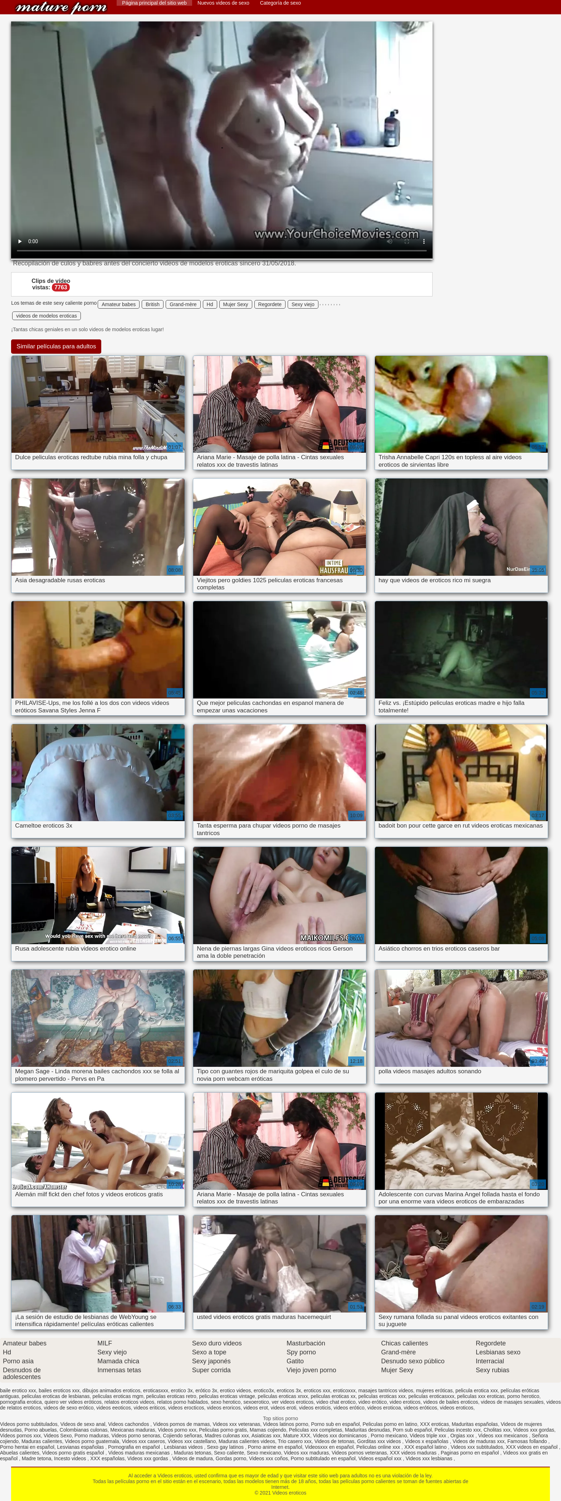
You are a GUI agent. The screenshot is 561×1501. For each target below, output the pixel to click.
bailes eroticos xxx (59, 1390)
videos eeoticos (113, 1408)
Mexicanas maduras (132, 1430)
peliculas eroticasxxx (431, 1396)
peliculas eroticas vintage (227, 1396)
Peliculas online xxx (378, 1447)
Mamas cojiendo (268, 1430)
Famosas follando (527, 1441)
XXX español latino (426, 1447)
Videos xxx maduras (306, 1453)
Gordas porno (231, 1458)
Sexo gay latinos (226, 1447)
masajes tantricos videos (385, 1390)
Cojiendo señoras (182, 1435)
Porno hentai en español (27, 1447)
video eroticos (405, 1402)
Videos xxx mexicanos (503, 1435)
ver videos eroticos (293, 1402)
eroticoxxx (344, 1390)
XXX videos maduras (414, 1453)
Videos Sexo (58, 1435)
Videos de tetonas (334, 1441)
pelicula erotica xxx (476, 1390)
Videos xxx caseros (143, 1441)
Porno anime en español (275, 1447)
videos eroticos (456, 1408)
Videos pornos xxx (20, 1435)
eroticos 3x (289, 1390)
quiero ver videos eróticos (73, 1402)
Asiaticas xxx (266, 1435)
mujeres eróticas (434, 1390)
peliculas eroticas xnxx (283, 1396)
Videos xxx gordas (533, 1430)
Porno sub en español (335, 1424)
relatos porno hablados (182, 1402)
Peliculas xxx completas (315, 1430)
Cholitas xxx (497, 1430)
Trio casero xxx (294, 1441)
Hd (210, 304)
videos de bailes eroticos (450, 1402)
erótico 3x (206, 1390)
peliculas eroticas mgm (117, 1396)
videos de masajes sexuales (512, 1402)
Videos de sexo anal (83, 1424)
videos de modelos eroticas (46, 316)
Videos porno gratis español (74, 1453)
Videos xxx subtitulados (477, 1447)
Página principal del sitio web (154, 3)
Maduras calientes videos (247, 1441)
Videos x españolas (427, 1441)
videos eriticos (150, 1408)
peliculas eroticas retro (171, 1396)
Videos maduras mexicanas (139, 1453)
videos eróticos (420, 1408)
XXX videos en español (532, 1447)
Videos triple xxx (429, 1435)
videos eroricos (223, 1408)
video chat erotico (336, 1402)
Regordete (270, 304)
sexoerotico (256, 1402)
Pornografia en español (134, 1447)
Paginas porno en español (471, 1453)
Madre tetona (37, 1458)
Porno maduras (91, 1435)
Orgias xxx (462, 1435)
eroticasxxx (155, 1390)
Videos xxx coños (268, 1458)
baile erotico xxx (18, 1390)
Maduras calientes (41, 1441)
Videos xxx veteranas (236, 1424)
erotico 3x (182, 1390)
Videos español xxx (380, 1458)
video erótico (372, 1402)
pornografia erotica (21, 1402)
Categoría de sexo (280, 3)
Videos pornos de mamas (181, 1424)
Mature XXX (296, 1435)
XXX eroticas (434, 1424)
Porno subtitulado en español (323, 1458)
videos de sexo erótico (68, 1408)
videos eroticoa (384, 1408)
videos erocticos (186, 1408)
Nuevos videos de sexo (223, 3)
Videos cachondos (129, 1424)
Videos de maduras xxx (478, 1441)
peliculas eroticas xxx (382, 1396)
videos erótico (348, 1408)
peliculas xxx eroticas (480, 1396)
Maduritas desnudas (367, 1430)
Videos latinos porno (285, 1424)
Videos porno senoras (136, 1435)
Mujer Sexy (235, 304)
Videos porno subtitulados (29, 1424)
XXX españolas (107, 1458)
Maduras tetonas (192, 1453)
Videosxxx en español (329, 1447)
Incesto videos (70, 1458)
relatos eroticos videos (129, 1402)
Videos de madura (192, 1458)
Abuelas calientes (19, 1453)
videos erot (255, 1408)
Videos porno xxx (177, 1430)
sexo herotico (225, 1402)
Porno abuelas (41, 1430)
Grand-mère (183, 304)
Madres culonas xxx (227, 1435)
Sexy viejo (303, 304)
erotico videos (235, 1390)
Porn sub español (412, 1430)
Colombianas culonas (84, 1430)
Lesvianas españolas (81, 1447)
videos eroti (283, 1408)
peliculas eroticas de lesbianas (56, 1396)
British (153, 304)
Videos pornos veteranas (359, 1453)
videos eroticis (315, 1408)
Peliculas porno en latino (389, 1424)
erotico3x (264, 1390)
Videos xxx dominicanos (340, 1435)
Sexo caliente (229, 1453)
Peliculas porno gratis (223, 1430)
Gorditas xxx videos (379, 1441)
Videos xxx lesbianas (430, 1458)
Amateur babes (119, 304)
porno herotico (523, 1396)
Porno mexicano (389, 1435)
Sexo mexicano (264, 1453)
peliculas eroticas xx (333, 1396)
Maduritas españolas (475, 1424)
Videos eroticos (61, 8)
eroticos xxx (317, 1390)
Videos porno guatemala (92, 1441)
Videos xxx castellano (192, 1441)
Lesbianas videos (184, 1447)
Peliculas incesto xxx (458, 1430)
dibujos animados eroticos (111, 1390)
